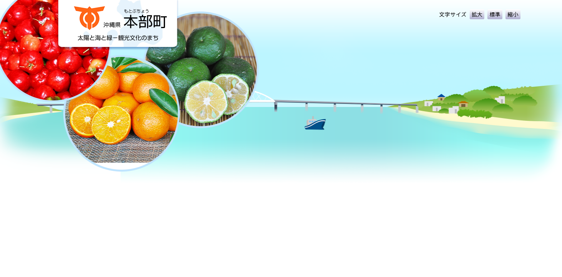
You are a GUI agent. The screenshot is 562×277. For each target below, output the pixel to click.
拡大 (477, 14)
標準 (494, 14)
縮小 (513, 14)
